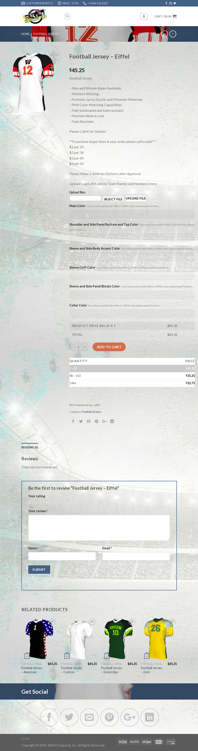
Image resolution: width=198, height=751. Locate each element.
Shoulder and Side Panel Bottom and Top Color (132, 227)
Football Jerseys (45, 34)
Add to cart (109, 347)
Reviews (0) (29, 447)
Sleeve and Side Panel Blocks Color (131, 286)
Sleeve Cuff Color (119, 267)
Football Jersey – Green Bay (111, 670)
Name (33, 548)
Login (25, 738)
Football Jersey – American (31, 670)
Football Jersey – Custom (71, 670)
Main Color (114, 206)
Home (25, 34)
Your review (38, 511)
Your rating (36, 496)
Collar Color (114, 305)
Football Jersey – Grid (151, 670)
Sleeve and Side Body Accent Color (131, 248)
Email (107, 548)
